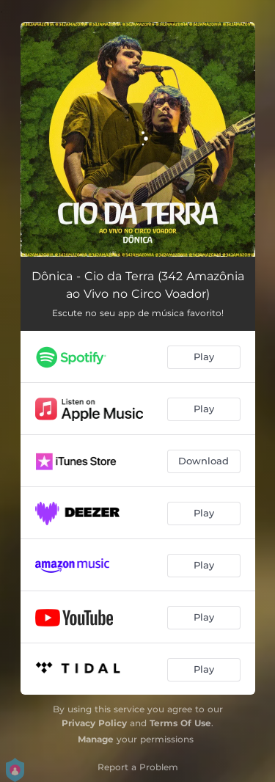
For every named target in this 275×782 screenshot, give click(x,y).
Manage (96, 739)
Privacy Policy (94, 722)
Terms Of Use (180, 722)
